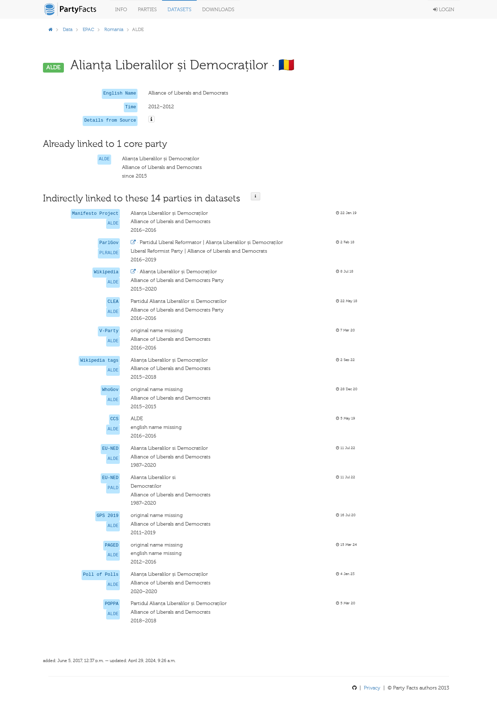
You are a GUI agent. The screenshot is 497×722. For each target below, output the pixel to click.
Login (443, 9)
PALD (113, 488)
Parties (147, 9)
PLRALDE (108, 253)
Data (68, 29)
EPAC (88, 29)
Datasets (179, 9)
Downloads (218, 9)
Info (121, 9)
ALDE (104, 159)
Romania (113, 29)
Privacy (372, 688)
